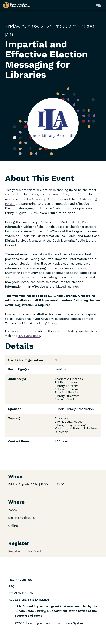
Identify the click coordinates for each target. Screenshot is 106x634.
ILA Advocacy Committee (44, 199)
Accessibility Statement (30, 599)
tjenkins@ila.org (45, 323)
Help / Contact (21, 579)
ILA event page (29, 335)
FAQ (11, 586)
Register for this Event (24, 551)
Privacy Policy (21, 593)
